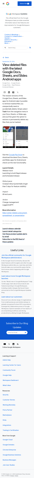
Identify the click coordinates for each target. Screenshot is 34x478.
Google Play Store (15, 155)
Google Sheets (15, 83)
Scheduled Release (8, 87)
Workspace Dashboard (10, 380)
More (7, 43)
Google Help (7, 375)
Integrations (7, 425)
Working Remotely (9, 405)
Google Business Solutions (12, 455)
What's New (7, 385)
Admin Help (7, 360)
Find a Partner (7, 410)
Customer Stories (9, 400)
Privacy (12, 475)
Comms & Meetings (12, 35)
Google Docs (6, 83)
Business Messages (9, 460)
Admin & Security (11, 40)
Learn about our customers (11, 297)
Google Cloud (7, 440)
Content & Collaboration (14, 36)
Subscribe (24, 4)
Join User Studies (9, 465)
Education (9, 41)
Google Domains (8, 445)
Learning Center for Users (12, 365)
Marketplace (7, 415)
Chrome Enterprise (9, 450)
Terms (16, 475)
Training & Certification (11, 430)
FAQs (4, 420)
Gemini (8, 38)
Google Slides (6, 85)
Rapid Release (16, 85)
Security (5, 395)
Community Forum (9, 370)
